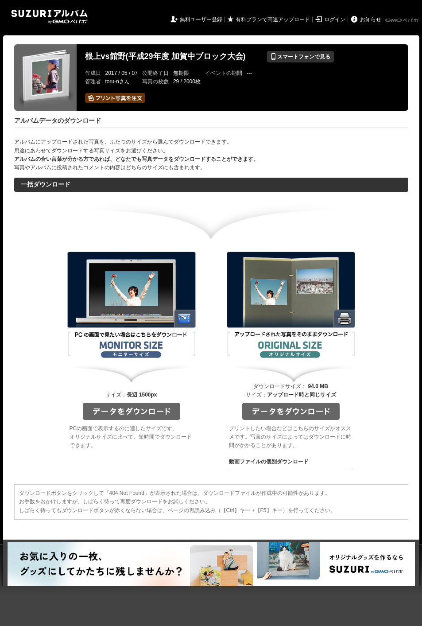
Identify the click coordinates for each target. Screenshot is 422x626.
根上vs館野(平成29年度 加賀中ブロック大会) (165, 56)
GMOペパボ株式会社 (403, 20)
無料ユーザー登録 (201, 19)
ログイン (334, 19)
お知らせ (370, 19)
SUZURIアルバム (49, 16)
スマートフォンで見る (300, 56)
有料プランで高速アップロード (273, 19)
